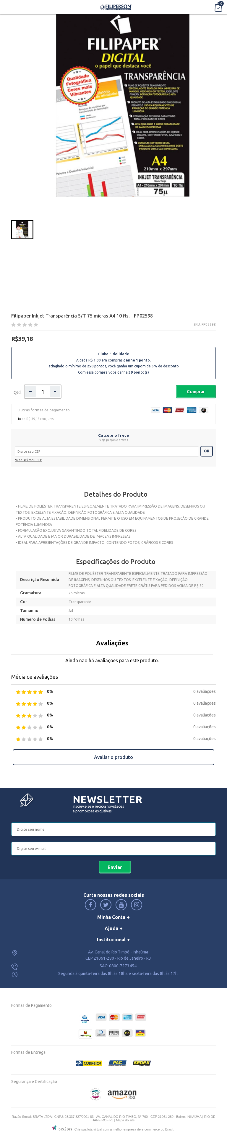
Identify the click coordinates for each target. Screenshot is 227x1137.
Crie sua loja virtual (88, 1129)
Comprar (196, 391)
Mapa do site (125, 1120)
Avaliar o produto (113, 757)
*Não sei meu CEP (28, 460)
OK (206, 451)
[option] (22, 229)
